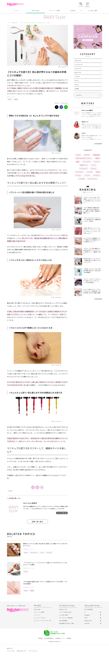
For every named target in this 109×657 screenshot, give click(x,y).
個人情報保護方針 (49, 638)
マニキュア (49, 552)
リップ (93, 165)
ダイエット (97, 175)
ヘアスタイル (83, 168)
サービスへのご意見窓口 (66, 618)
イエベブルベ (79, 172)
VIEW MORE (98, 144)
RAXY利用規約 (63, 620)
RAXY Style (35, 10)
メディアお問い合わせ (65, 612)
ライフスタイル (92, 179)
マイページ (37, 615)
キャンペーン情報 (54, 10)
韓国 (78, 161)
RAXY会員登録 (88, 609)
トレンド (96, 161)
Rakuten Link (88, 620)
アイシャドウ (86, 161)
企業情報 (40, 638)
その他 (76, 89)
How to (9, 99)
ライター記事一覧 (61, 513)
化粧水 (98, 172)
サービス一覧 (10, 651)
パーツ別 (89, 172)
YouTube (86, 623)
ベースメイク (78, 65)
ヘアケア (77, 77)
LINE (85, 618)
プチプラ (93, 168)
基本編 (15, 99)
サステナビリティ (33, 651)
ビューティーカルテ (39, 618)
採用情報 (69, 638)
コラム (76, 85)
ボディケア (78, 73)
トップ (16, 10)
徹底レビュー (83, 165)
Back (10, 491)
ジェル (42, 552)
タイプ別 (81, 179)
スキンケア (78, 61)
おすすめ (87, 155)
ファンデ (87, 175)
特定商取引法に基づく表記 (66, 623)
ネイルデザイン (34, 552)
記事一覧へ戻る (37, 521)
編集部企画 (96, 155)
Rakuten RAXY (15, 4)
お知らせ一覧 (63, 609)
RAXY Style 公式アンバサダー (83, 158)
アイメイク (78, 69)
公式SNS (72, 10)
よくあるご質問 (92, 10)
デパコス (78, 175)
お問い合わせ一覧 (21, 651)
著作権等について (60, 638)
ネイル (13, 96)
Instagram (87, 615)
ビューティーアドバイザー (41, 620)
